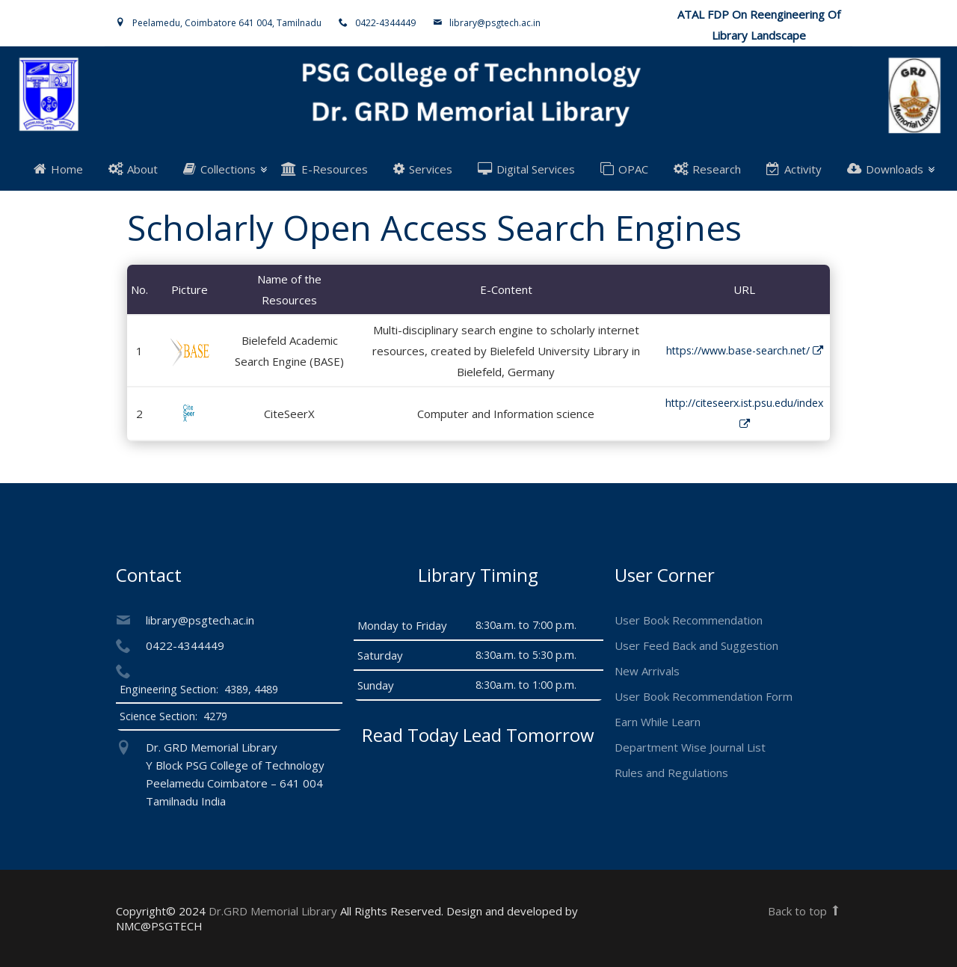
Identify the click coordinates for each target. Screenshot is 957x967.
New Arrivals (647, 670)
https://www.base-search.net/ (744, 350)
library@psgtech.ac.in (495, 22)
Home (58, 169)
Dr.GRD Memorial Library (273, 910)
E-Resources (324, 169)
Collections (219, 169)
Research (707, 169)
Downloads (885, 169)
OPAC (624, 169)
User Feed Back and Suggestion (696, 645)
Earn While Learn (658, 721)
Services (422, 169)
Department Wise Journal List (690, 747)
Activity (794, 169)
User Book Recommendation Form (704, 696)
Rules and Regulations (671, 772)
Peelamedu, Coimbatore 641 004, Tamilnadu (226, 22)
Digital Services (526, 169)
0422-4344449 (385, 22)
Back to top (804, 910)
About (133, 169)
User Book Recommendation (689, 620)
